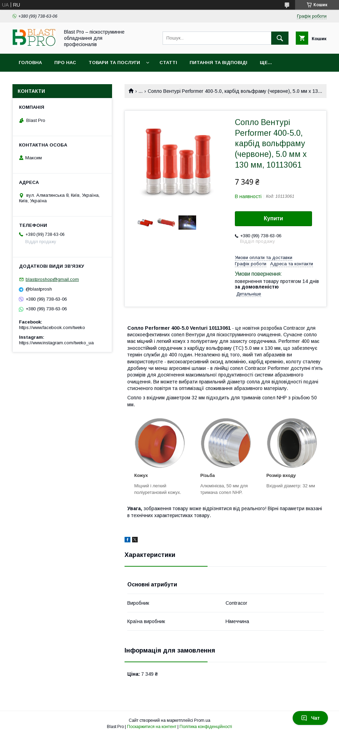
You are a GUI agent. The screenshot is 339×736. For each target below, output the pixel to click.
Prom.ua (202, 720)
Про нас (65, 62)
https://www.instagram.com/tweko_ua (56, 342)
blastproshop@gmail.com (52, 279)
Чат (310, 718)
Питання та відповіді (218, 62)
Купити (273, 218)
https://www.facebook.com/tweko (52, 327)
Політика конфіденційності (206, 726)
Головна (30, 62)
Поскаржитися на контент (151, 726)
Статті (168, 62)
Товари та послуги (114, 62)
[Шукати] (279, 38)
